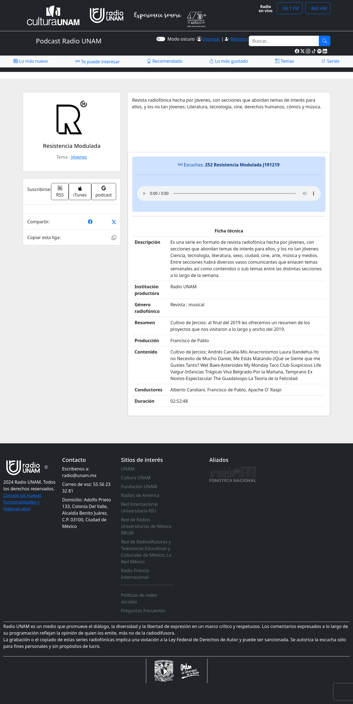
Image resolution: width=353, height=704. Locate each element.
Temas (284, 61)
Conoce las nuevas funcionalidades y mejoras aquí (22, 502)
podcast (103, 191)
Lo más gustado (228, 61)
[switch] (160, 39)
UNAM (128, 469)
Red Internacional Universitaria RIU (139, 507)
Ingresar (211, 39)
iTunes (80, 192)
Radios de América (140, 495)
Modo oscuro (182, 39)
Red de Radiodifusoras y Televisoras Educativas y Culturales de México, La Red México (146, 552)
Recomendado (164, 61)
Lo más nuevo (31, 61)
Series (330, 61)
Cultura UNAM (136, 478)
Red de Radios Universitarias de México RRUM (146, 526)
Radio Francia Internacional (135, 573)
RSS (60, 191)
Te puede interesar (97, 61)
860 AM (318, 8)
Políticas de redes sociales (139, 598)
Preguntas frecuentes (143, 611)
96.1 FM (289, 8)
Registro (238, 39)
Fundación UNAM (139, 486)
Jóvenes (79, 157)
